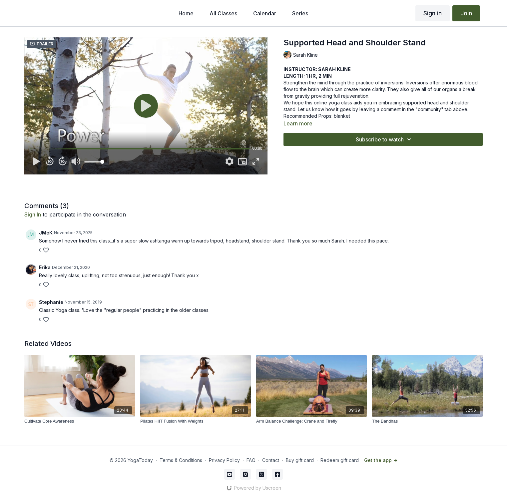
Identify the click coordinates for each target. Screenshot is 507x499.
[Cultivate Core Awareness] (79, 421)
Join (466, 13)
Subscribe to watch (384, 139)
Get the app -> (380, 460)
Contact (270, 460)
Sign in (432, 13)
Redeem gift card (339, 460)
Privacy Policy (224, 460)
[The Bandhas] (427, 421)
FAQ (251, 460)
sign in (32, 214)
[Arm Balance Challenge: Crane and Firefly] (311, 421)
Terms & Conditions (181, 460)
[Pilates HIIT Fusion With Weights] (195, 421)
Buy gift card (300, 460)
